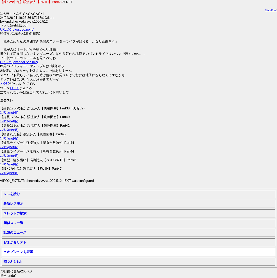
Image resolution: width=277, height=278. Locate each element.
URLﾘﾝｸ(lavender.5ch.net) (19, 62)
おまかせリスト (15, 242)
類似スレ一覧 (13, 223)
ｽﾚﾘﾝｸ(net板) (9, 112)
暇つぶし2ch (12, 261)
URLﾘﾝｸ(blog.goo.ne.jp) (17, 29)
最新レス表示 (13, 203)
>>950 (4, 83)
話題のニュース (15, 232)
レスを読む (11, 194)
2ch (267, 10)
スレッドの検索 (15, 213)
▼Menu (272, 10)
